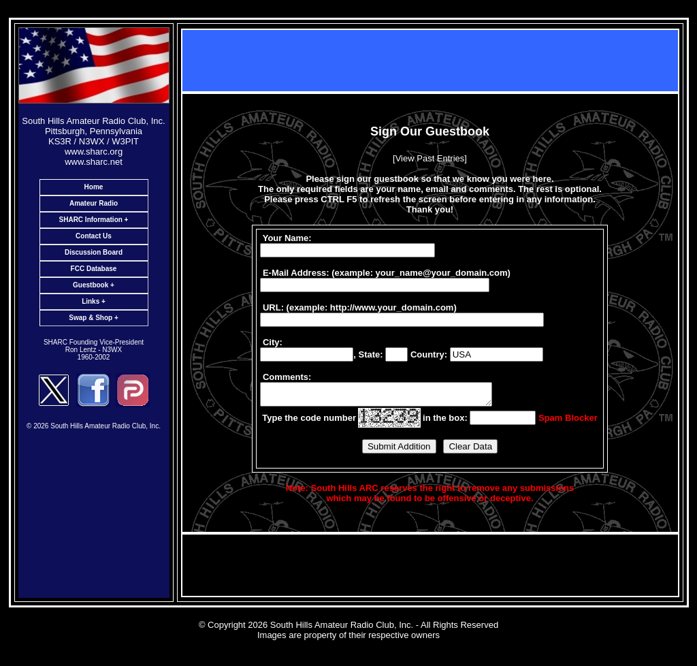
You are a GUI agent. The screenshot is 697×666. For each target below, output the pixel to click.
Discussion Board (94, 252)
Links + (94, 301)
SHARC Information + (94, 219)
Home (93, 187)
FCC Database (94, 268)
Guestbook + (93, 285)
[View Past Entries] (430, 156)
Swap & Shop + (93, 317)
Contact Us (94, 236)
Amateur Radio (93, 203)
